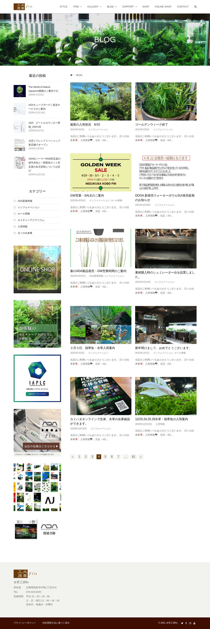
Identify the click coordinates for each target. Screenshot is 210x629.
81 (133, 456)
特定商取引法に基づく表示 (56, 623)
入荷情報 (160, 424)
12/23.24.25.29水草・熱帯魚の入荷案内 (161, 419)
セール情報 (116, 200)
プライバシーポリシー (25, 623)
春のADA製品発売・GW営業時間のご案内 (98, 271)
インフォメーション (98, 129)
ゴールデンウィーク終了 (151, 124)
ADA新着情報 (96, 276)
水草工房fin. (172, 623)
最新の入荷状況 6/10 (85, 124)
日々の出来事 (25, 233)
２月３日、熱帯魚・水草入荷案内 (92, 348)
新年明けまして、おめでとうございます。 (163, 348)
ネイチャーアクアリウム (31, 220)
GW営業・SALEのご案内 (87, 195)
